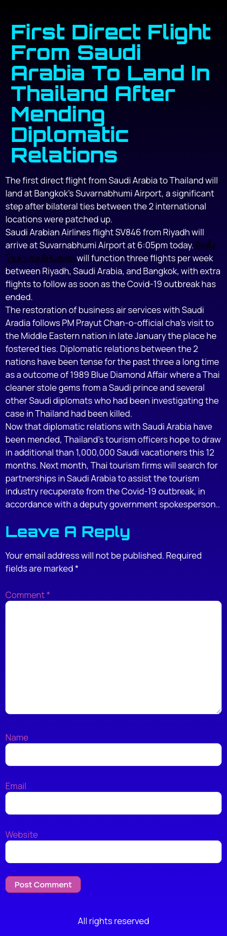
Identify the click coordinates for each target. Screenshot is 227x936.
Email (15, 786)
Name (17, 737)
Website (21, 834)
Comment (27, 595)
